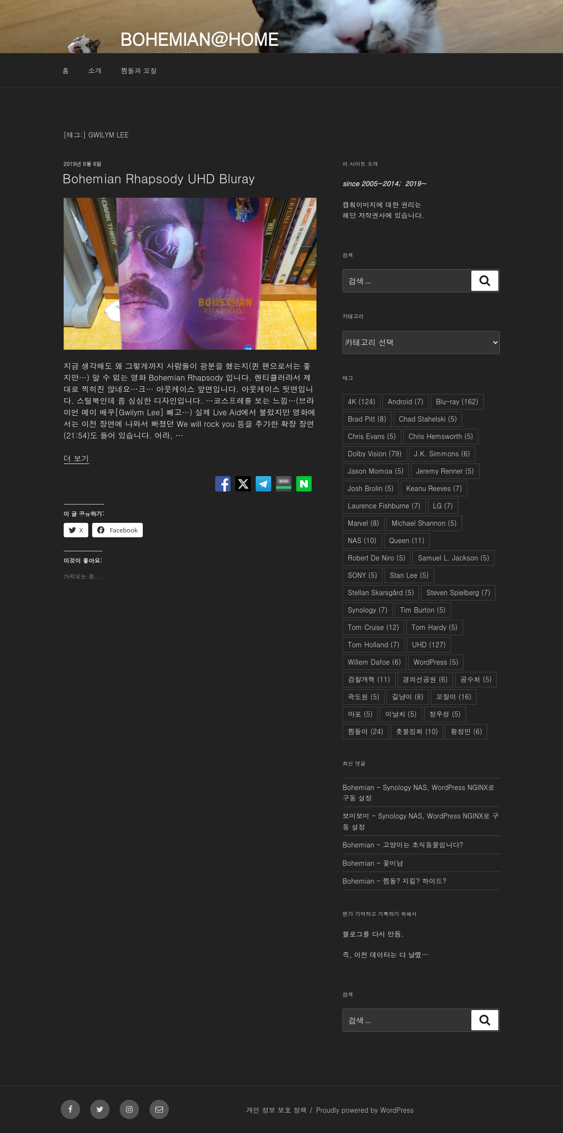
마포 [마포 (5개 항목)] (360, 714)
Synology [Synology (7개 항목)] (367, 609)
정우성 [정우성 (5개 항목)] (445, 714)
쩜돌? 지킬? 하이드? (414, 881)
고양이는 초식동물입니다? (423, 844)
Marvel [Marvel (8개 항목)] (363, 523)
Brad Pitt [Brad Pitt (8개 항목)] (367, 418)
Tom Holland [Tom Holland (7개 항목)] (373, 644)
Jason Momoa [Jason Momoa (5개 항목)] (376, 471)
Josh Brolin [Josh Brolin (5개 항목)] (371, 488)
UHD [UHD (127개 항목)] (429, 644)
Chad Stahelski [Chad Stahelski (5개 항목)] (428, 418)
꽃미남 (393, 863)
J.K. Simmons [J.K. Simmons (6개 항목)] (442, 453)
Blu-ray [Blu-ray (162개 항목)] (457, 401)
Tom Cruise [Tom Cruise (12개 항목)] (373, 627)
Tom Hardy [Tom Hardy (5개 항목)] (434, 627)
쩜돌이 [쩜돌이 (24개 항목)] (366, 731)
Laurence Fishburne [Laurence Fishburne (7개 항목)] (384, 505)
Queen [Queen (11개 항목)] (407, 540)
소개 (95, 70)
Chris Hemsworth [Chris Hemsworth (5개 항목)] (441, 436)
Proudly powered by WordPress (364, 1110)
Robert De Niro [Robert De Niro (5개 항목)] (376, 557)
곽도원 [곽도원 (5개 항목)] (363, 696)
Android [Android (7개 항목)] (406, 401)
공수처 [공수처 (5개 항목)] (476, 679)
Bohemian (358, 787)
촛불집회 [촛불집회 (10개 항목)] (417, 731)
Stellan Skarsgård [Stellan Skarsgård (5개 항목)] (381, 592)
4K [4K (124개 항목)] (361, 401)
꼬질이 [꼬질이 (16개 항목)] (454, 696)
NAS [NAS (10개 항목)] (362, 540)
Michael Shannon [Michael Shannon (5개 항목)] (424, 523)
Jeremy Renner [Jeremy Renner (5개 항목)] (445, 471)
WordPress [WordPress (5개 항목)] (435, 662)
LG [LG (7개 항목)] (443, 505)
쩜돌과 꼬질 (139, 70)
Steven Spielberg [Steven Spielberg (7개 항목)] (458, 592)
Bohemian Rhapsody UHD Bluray (159, 178)
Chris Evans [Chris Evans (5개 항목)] (372, 436)
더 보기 (76, 458)
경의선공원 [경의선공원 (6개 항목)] (425, 679)
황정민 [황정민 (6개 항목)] (466, 731)
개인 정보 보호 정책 (276, 1110)
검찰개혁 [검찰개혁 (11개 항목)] (369, 679)
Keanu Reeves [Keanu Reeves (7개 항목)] (434, 488)
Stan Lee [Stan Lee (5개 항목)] (409, 575)
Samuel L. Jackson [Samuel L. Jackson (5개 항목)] (453, 557)
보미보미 (356, 815)
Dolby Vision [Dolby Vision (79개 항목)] (374, 453)
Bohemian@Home (199, 38)
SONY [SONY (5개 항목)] (362, 575)
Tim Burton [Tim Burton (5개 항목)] (423, 609)
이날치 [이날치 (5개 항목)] (400, 714)
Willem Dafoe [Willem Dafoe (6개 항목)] (374, 662)
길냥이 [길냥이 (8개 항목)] (407, 696)
